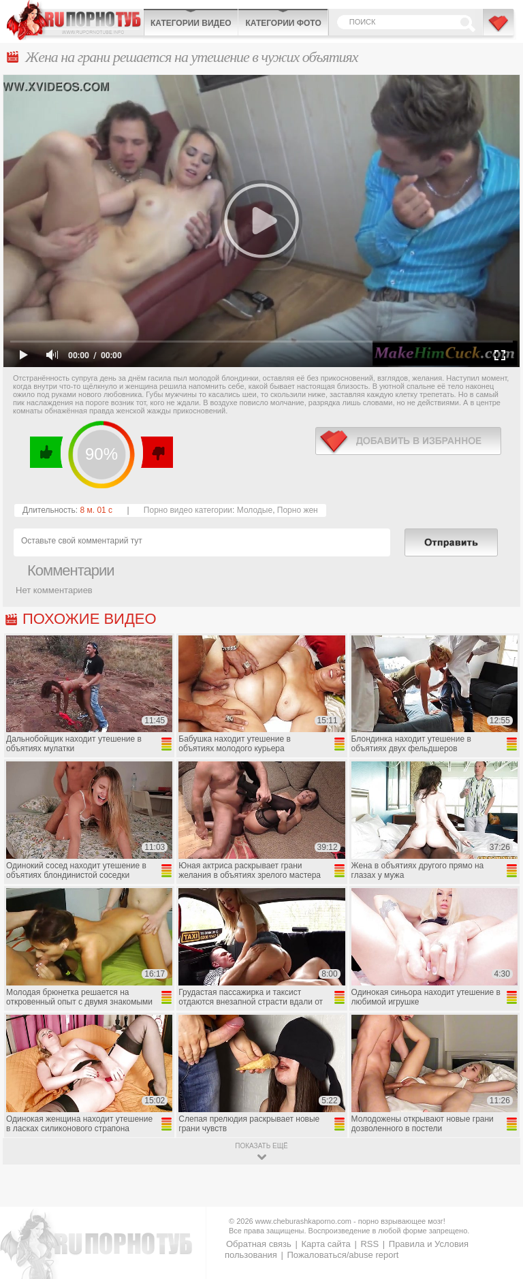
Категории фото (283, 23)
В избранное (499, 29)
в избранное (408, 441)
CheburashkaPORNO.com (75, 20)
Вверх (496, 1202)
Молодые (254, 510)
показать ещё (261, 1146)
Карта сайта (325, 1244)
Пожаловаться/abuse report (342, 1255)
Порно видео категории (188, 510)
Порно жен (297, 510)
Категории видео (190, 23)
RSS (369, 1244)
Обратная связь (258, 1244)
